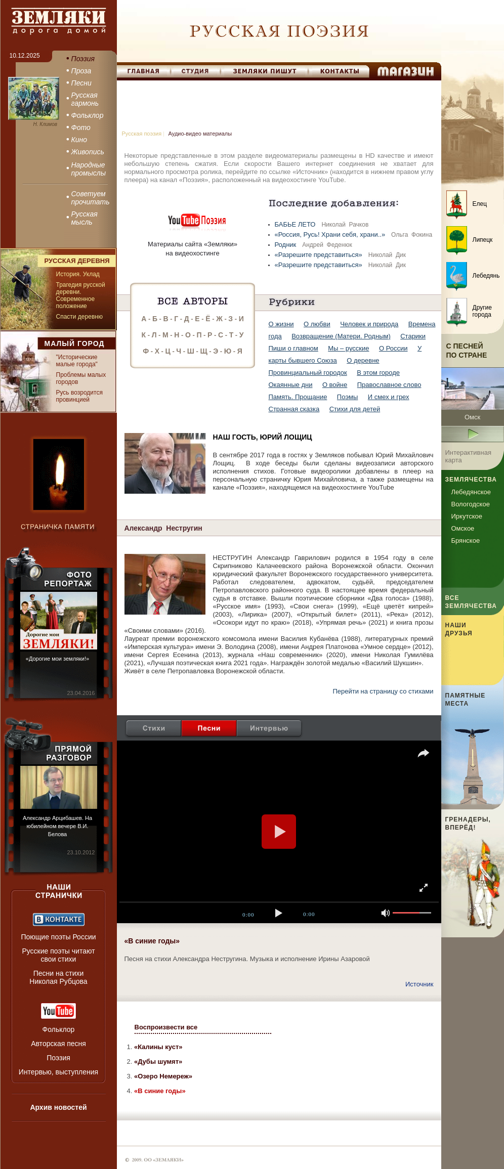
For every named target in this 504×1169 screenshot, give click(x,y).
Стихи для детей (354, 409)
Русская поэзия (142, 134)
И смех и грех (388, 397)
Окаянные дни (291, 384)
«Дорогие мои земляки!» (57, 659)
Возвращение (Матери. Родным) (341, 336)
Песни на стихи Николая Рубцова (58, 977)
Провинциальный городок (308, 372)
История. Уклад (78, 274)
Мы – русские (348, 348)
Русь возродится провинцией (79, 396)
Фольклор (59, 1029)
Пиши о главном (293, 348)
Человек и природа (369, 324)
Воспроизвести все (166, 1027)
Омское (463, 528)
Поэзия (58, 1058)
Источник (419, 984)
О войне (334, 384)
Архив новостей (58, 1107)
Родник (286, 244)
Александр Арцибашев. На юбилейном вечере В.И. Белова (57, 826)
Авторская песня (58, 1044)
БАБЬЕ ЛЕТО (296, 224)
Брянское (465, 540)
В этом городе (378, 372)
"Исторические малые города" (77, 361)
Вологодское (470, 504)
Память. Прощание (298, 397)
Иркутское (467, 516)
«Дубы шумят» (158, 1061)
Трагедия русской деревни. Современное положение (80, 295)
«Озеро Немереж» (163, 1076)
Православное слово (389, 384)
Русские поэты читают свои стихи (58, 955)
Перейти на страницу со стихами (382, 691)
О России (393, 348)
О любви (317, 324)
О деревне (363, 360)
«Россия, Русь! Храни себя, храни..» (331, 234)
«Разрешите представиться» (319, 254)
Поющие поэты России (58, 937)
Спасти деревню (79, 316)
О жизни (281, 324)
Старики (413, 336)
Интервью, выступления (58, 1072)
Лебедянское (471, 492)
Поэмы (347, 397)
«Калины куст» (158, 1047)
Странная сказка (294, 409)
